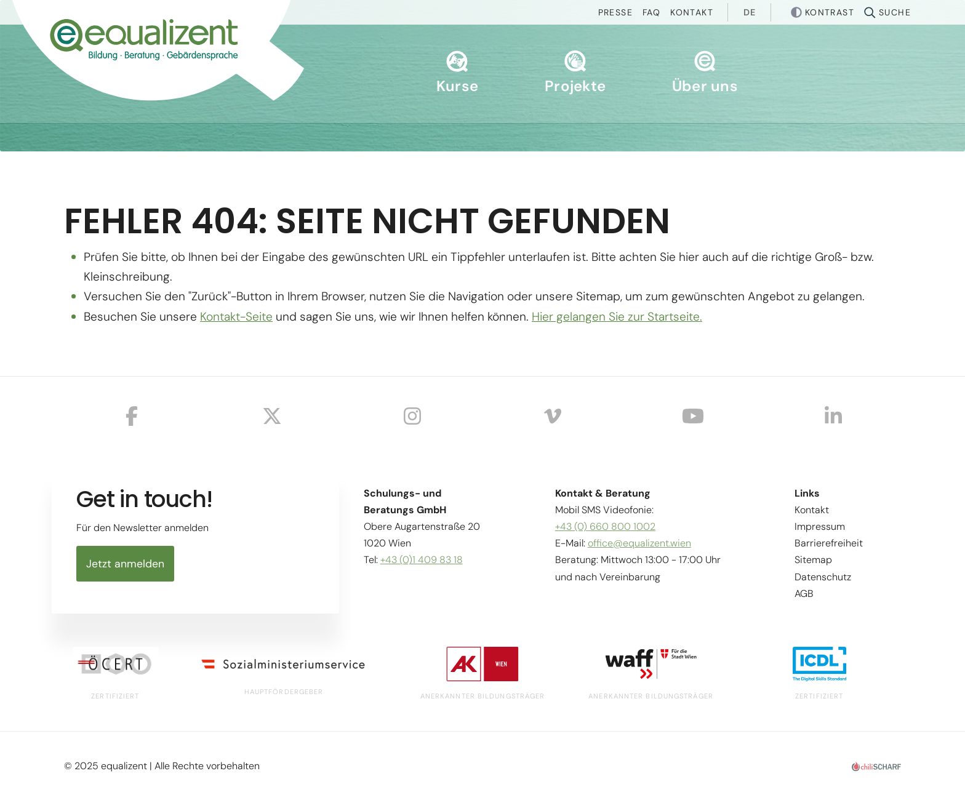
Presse (615, 12)
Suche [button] (895, 12)
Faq (651, 12)
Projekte (575, 72)
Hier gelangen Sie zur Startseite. (617, 316)
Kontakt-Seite (236, 316)
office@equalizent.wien (639, 543)
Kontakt (691, 12)
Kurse (457, 72)
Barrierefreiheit (829, 543)
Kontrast (829, 12)
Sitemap (813, 559)
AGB (804, 593)
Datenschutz (823, 576)
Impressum (820, 526)
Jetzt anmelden (125, 563)
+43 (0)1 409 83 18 (421, 559)
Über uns (705, 72)
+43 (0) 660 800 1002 (605, 526)
